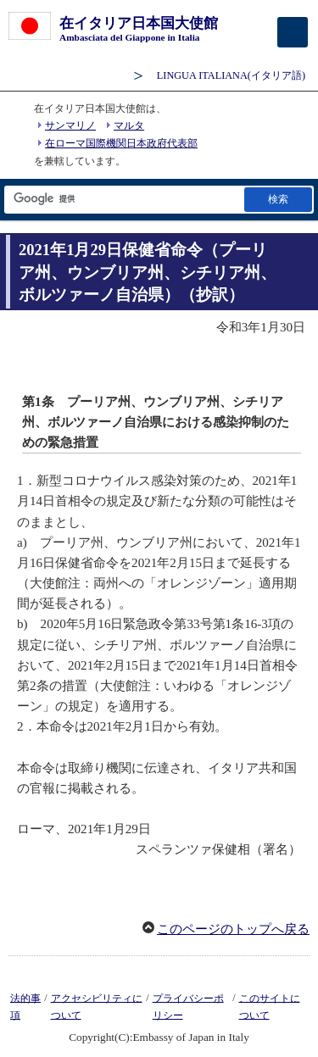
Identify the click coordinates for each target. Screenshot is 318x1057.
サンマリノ (70, 125)
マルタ (129, 125)
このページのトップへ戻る (233, 929)
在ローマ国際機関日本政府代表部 (121, 143)
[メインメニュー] (292, 32)
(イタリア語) (231, 75)
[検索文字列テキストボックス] (123, 199)
